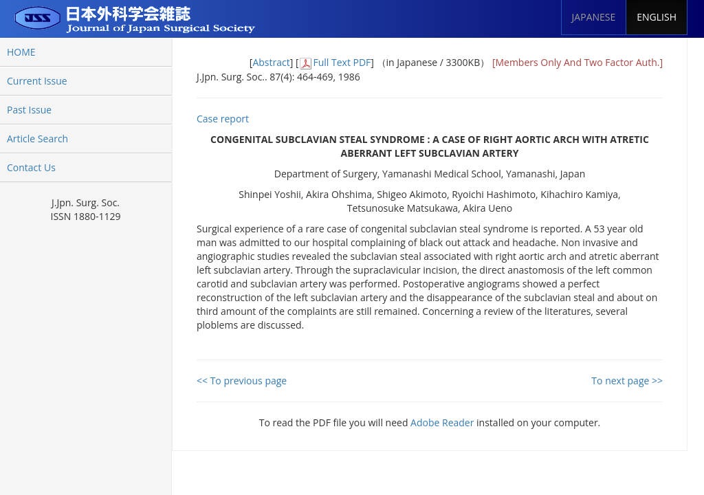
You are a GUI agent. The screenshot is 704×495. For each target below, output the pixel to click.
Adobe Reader (442, 422)
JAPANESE (594, 16)
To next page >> (627, 380)
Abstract (270, 62)
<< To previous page (242, 380)
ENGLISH (656, 16)
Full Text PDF (342, 62)
